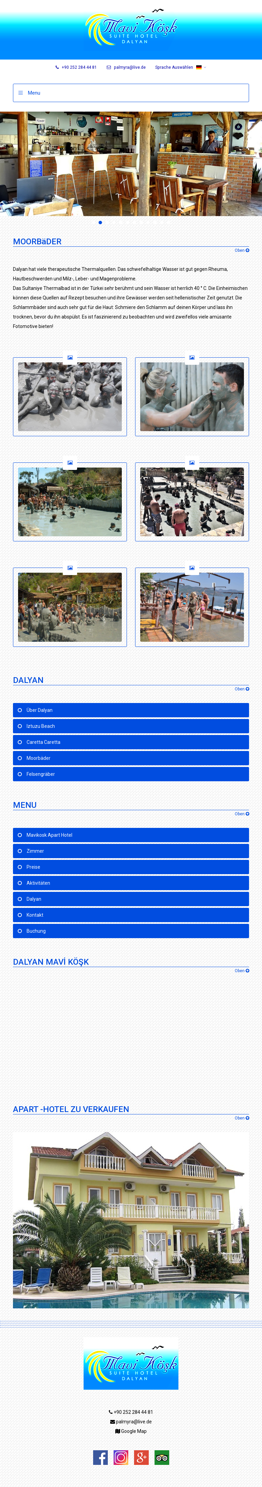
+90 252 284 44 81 (76, 67)
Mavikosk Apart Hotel (49, 835)
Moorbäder (38, 758)
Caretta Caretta (43, 742)
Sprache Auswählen (178, 67)
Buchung (36, 931)
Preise (33, 867)
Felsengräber (41, 774)
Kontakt (35, 915)
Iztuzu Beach (41, 726)
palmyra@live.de (126, 67)
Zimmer (35, 851)
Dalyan (34, 899)
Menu (34, 93)
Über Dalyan (40, 710)
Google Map (131, 1431)
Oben (242, 250)
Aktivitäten (38, 883)
